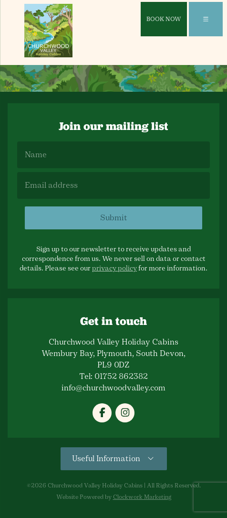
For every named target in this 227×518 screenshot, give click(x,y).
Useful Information (113, 458)
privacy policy (114, 268)
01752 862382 (121, 376)
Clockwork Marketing (142, 497)
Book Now (163, 19)
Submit (113, 217)
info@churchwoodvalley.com (113, 387)
